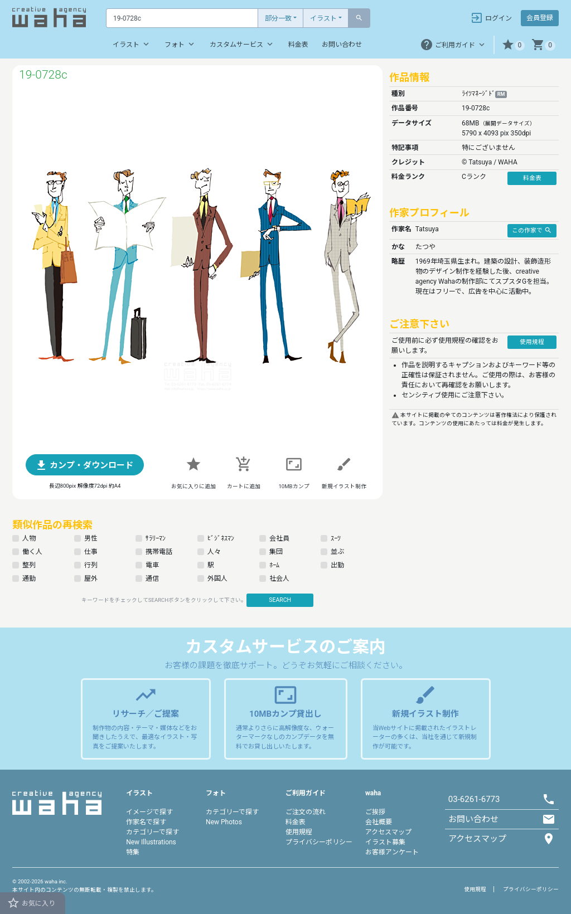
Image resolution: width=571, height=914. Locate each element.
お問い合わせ (342, 44)
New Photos (224, 822)
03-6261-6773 (474, 799)
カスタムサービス (242, 44)
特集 (132, 852)
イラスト (323, 18)
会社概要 (378, 822)
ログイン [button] (491, 18)
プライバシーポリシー (319, 842)
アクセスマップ (388, 832)
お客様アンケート (392, 852)
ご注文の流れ (306, 812)
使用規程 (299, 832)
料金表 (298, 44)
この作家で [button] (532, 230)
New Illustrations (151, 842)
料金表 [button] (532, 178)
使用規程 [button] (532, 342)
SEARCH (280, 600)
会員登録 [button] (539, 18)
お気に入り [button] (31, 903)
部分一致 (278, 18)
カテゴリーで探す (152, 832)
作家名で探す (146, 822)
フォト (180, 44)
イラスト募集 (385, 842)
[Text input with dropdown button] (182, 18)
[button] (513, 45)
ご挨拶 (375, 812)
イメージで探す (149, 812)
